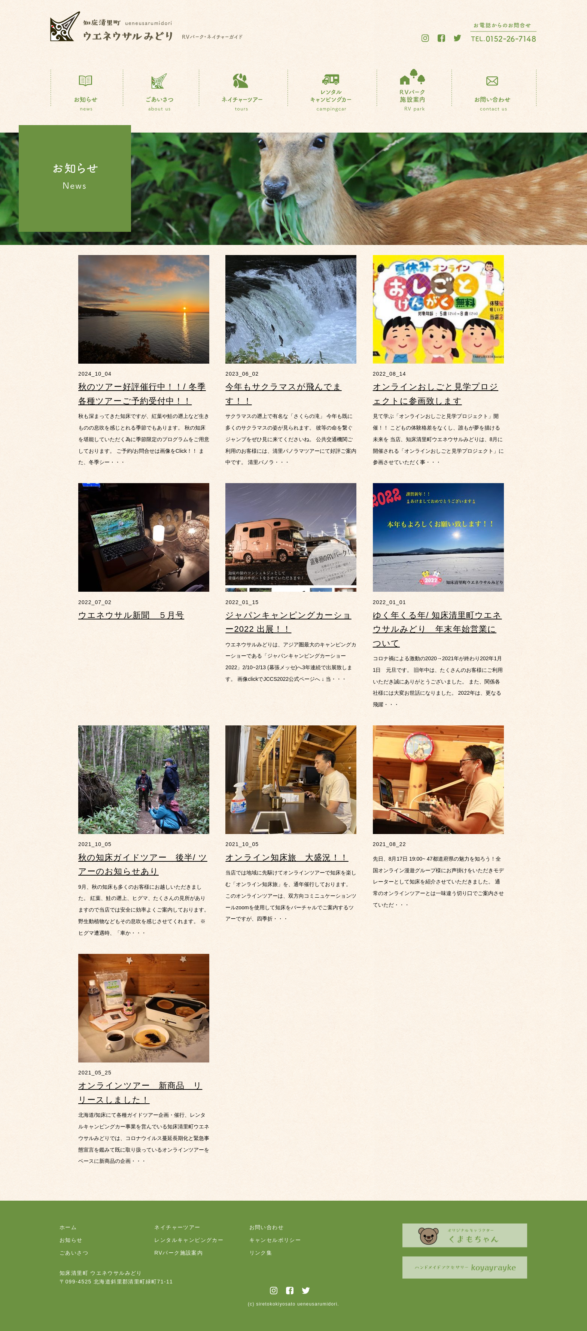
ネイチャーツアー (177, 1227)
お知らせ (71, 1240)
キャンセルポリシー (275, 1240)
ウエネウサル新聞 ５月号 (131, 615)
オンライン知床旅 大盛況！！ (286, 857)
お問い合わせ (266, 1227)
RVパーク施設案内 (178, 1253)
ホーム (68, 1227)
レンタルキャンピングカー (188, 1240)
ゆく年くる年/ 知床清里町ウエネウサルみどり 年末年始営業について (437, 629)
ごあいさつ (74, 1253)
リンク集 (261, 1253)
